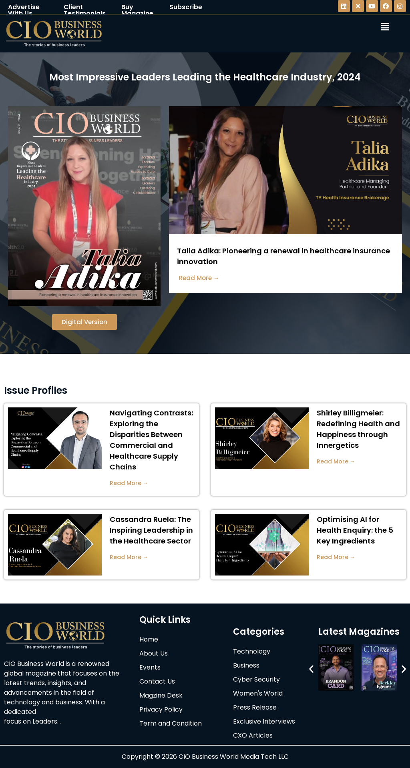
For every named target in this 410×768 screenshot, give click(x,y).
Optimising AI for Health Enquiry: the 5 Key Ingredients (355, 530)
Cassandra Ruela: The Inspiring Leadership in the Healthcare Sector (151, 530)
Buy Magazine (137, 10)
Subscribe (185, 7)
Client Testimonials (85, 10)
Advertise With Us (24, 10)
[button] (311, 669)
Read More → (129, 483)
